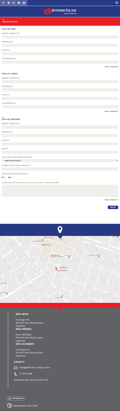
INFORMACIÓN (17, 398)
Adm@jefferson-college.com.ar (35, 367)
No (10, 177)
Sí (4, 177)
